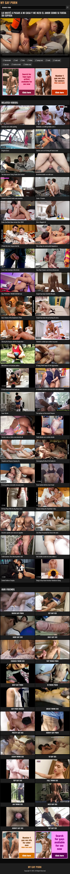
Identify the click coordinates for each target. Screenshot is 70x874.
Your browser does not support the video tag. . (35, 37)
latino (30, 60)
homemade (8, 60)
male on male (17, 64)
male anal (57, 60)
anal (16, 60)
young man (40, 60)
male (48, 60)
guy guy (7, 64)
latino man (28, 64)
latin (23, 60)
